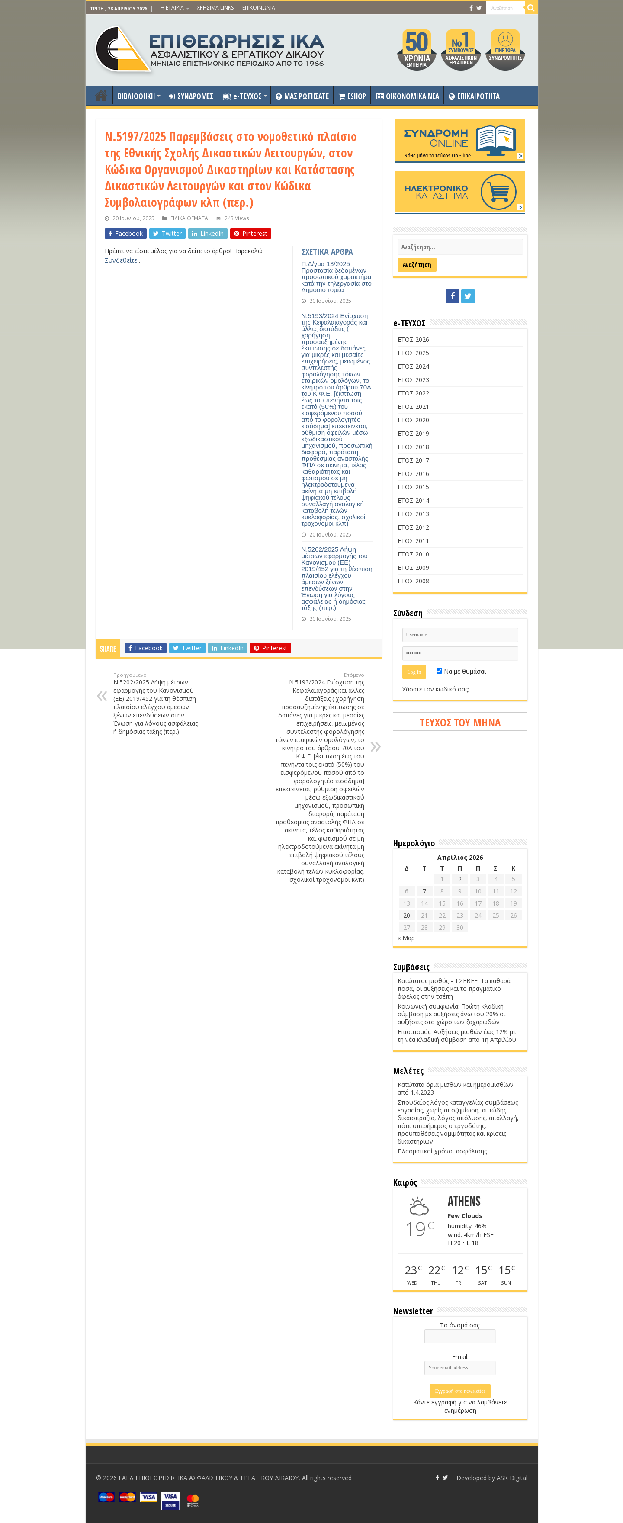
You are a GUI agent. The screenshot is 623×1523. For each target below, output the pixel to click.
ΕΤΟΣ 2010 (413, 554)
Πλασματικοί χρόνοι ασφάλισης (442, 1151)
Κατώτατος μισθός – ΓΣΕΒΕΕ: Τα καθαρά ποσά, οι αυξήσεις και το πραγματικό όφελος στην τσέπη (454, 988)
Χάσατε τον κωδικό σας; (435, 689)
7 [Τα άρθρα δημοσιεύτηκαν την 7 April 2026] (424, 891)
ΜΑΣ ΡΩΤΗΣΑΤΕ (302, 96)
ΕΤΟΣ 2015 (413, 487)
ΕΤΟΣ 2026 (413, 339)
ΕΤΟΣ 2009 (413, 567)
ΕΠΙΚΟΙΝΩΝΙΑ (258, 7)
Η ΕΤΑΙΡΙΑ (172, 7)
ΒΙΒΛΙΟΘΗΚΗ (136, 96)
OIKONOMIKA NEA (407, 96)
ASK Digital (512, 1478)
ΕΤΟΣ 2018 (413, 447)
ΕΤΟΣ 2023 (413, 380)
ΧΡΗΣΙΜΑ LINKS (215, 7)
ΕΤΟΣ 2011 (413, 541)
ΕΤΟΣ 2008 (413, 581)
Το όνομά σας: (460, 1325)
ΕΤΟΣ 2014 (413, 500)
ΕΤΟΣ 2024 (413, 366)
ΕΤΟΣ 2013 (413, 514)
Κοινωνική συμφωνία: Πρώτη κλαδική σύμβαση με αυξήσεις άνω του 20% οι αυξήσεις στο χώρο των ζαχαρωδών (451, 1014)
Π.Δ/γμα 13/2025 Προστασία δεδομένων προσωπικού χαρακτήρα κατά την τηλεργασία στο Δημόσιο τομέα (337, 276)
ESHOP (352, 96)
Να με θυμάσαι (461, 671)
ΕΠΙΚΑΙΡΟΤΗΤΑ (474, 96)
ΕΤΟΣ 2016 (413, 473)
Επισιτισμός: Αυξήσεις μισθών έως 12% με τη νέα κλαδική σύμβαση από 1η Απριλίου (457, 1036)
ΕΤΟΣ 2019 (413, 433)
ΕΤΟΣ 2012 (413, 527)
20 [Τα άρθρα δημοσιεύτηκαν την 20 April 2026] (406, 915)
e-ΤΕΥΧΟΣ (242, 96)
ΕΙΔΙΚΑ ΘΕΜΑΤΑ (189, 218)
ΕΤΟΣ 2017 (413, 460)
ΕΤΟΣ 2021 (413, 406)
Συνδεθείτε (122, 260)
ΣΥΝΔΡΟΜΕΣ (191, 96)
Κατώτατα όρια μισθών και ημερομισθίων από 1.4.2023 (456, 1088)
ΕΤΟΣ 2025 (413, 353)
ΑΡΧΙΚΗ (101, 95)
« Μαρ (406, 938)
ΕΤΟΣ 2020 (413, 420)
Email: (460, 1357)
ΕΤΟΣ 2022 (413, 393)
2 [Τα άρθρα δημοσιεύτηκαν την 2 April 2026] (460, 879)
